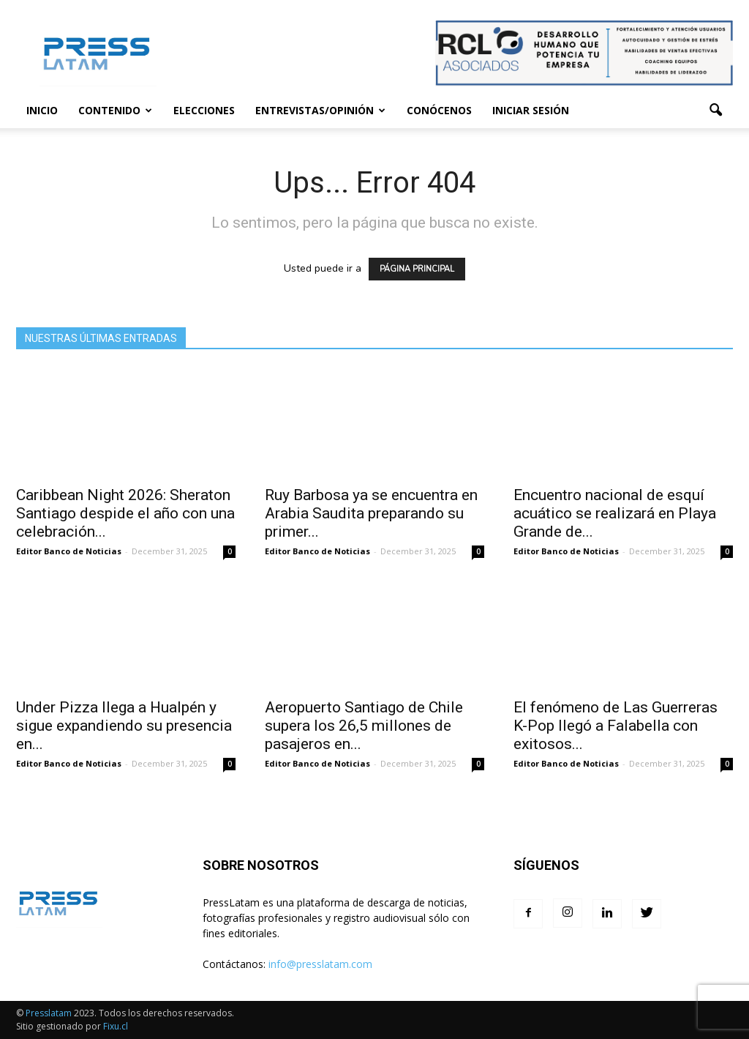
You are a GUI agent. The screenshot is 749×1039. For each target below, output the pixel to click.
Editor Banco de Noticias (68, 550)
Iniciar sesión (530, 110)
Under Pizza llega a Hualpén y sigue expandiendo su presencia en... (124, 726)
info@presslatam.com (320, 964)
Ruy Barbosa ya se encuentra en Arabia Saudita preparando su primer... (371, 513)
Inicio (42, 110)
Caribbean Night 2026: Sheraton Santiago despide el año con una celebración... (125, 513)
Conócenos (439, 110)
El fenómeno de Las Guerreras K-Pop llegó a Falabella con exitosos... (615, 726)
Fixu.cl (115, 1026)
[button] (715, 110)
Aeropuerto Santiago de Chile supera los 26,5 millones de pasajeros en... (364, 726)
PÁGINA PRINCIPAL (417, 269)
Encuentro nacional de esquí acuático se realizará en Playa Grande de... (614, 513)
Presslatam (49, 1013)
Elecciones (204, 110)
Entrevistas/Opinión (320, 110)
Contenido (115, 110)
